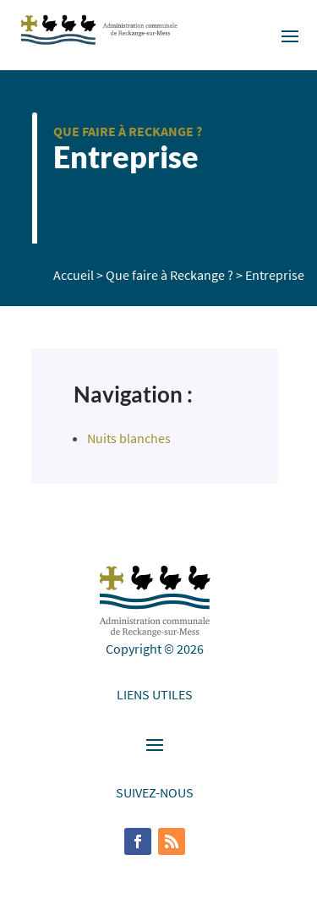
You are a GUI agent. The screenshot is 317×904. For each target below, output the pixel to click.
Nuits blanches (129, 438)
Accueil (73, 274)
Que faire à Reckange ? (127, 131)
